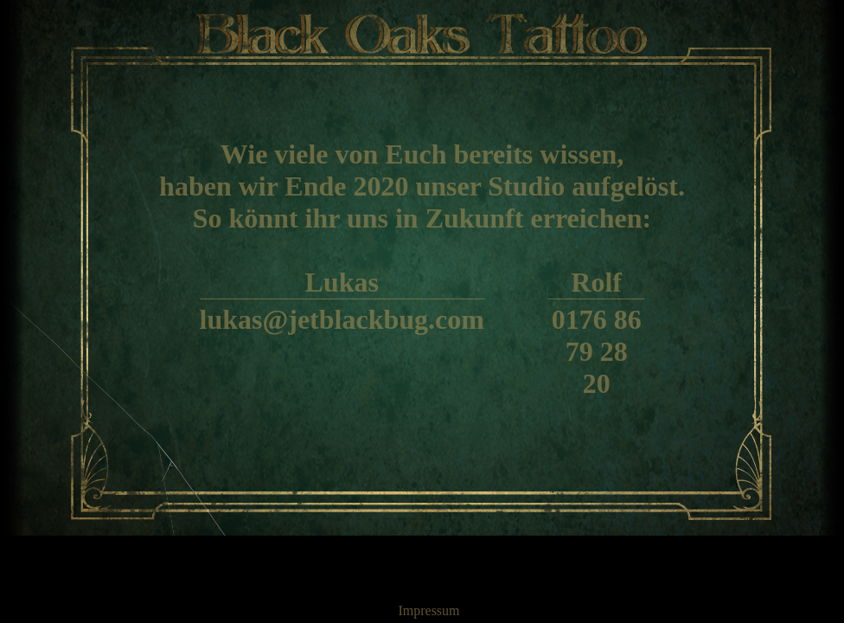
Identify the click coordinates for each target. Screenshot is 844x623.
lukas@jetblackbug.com (342, 319)
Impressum (428, 610)
